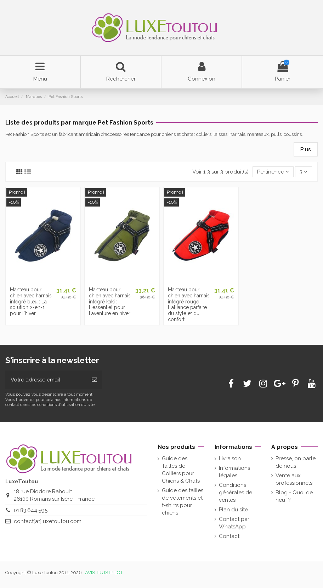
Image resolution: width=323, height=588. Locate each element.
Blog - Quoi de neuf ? (294, 496)
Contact (229, 536)
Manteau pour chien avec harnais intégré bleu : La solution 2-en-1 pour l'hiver (31, 301)
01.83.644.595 (30, 510)
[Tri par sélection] (273, 171)
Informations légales (234, 472)
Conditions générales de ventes (235, 492)
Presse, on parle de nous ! (296, 462)
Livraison (230, 458)
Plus (305, 149)
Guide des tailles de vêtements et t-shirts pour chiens (182, 501)
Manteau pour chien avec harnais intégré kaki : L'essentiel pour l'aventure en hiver (110, 301)
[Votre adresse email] (45, 379)
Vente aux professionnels (294, 479)
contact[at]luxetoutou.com (47, 521)
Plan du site (233, 509)
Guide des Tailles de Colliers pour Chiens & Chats (181, 469)
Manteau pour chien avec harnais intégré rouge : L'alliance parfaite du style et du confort (189, 304)
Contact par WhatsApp (234, 523)
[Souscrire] (94, 379)
